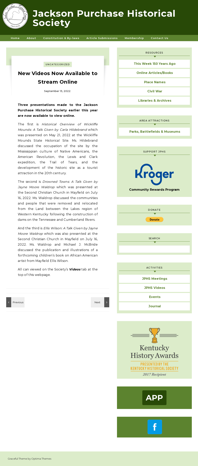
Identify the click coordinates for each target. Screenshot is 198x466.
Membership (134, 38)
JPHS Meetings (154, 279)
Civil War (154, 91)
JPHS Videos (154, 288)
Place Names (155, 82)
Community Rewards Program (154, 177)
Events (154, 297)
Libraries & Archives (154, 100)
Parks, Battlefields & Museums (154, 131)
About (31, 38)
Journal (154, 306)
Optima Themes (41, 458)
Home (15, 38)
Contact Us (159, 38)
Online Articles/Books (155, 73)
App (154, 397)
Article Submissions (102, 38)
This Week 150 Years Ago (155, 64)
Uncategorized (58, 64)
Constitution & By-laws (61, 38)
